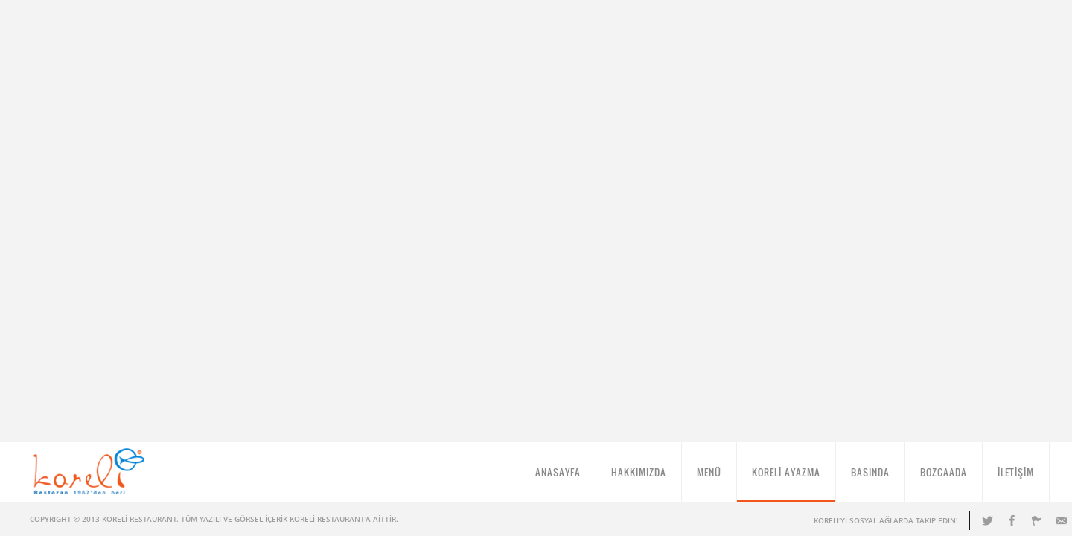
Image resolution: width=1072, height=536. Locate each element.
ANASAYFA (558, 477)
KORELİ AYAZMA (786, 477)
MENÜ (709, 477)
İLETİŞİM (1016, 477)
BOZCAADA (943, 477)
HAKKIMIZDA (638, 477)
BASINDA (870, 477)
